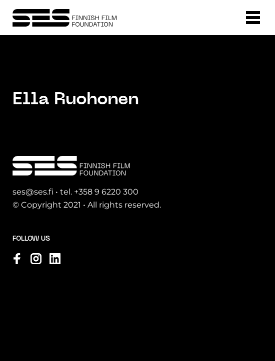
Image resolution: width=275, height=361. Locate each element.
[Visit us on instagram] (36, 258)
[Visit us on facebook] (17, 258)
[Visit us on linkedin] (55, 258)
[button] (253, 17)
